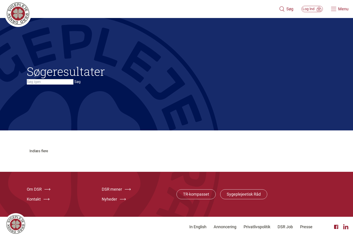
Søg (77, 82)
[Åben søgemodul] (276, 9)
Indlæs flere (38, 151)
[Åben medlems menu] (307, 9)
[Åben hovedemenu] (339, 9)
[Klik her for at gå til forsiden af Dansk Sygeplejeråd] (137, 9)
